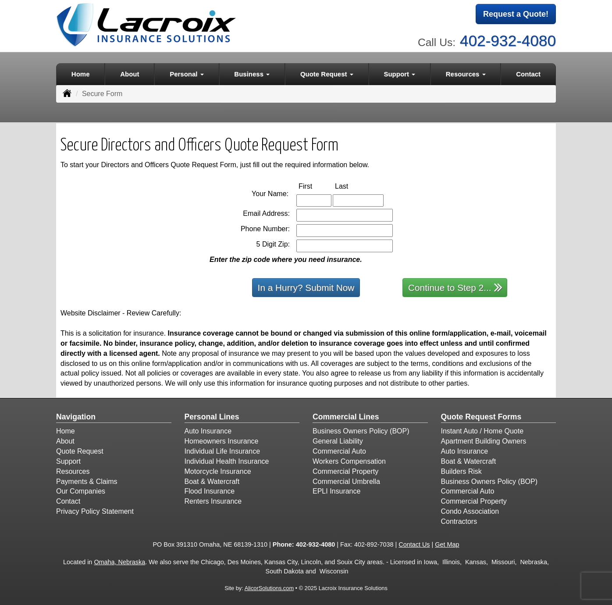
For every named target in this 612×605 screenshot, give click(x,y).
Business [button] (252, 73)
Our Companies (80, 490)
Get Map (447, 543)
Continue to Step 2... (455, 286)
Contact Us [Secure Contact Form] (414, 543)
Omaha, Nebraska (119, 561)
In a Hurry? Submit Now (306, 287)
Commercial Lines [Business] (346, 416)
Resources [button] (466, 73)
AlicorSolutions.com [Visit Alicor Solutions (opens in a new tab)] (269, 587)
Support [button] (399, 73)
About (129, 73)
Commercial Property (345, 470)
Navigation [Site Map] (76, 416)
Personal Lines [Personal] (212, 416)
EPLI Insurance (336, 490)
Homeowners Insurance (222, 440)
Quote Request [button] (326, 73)
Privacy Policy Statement (95, 510)
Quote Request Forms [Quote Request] (481, 416)
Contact (528, 73)
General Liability (338, 440)
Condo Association (470, 510)
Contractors (459, 520)
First (315, 185)
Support (68, 460)
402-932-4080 (508, 39)
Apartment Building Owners (484, 440)
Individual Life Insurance (222, 450)
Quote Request (79, 450)
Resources (72, 470)
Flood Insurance (210, 490)
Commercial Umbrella (346, 480)
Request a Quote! (515, 14)
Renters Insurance (213, 501)
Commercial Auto (339, 450)
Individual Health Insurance (227, 460)
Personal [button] (187, 73)
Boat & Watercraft (212, 480)
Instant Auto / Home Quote (482, 430)
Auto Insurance (208, 430)
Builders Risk (461, 470)
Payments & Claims (86, 480)
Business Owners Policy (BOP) (361, 430)
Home (80, 73)
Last (350, 185)
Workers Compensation (349, 460)
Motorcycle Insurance (218, 470)
